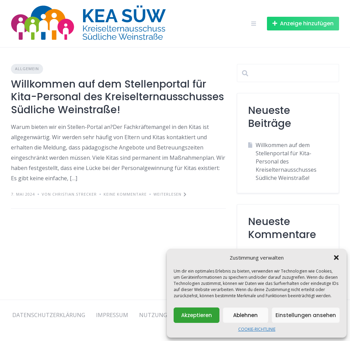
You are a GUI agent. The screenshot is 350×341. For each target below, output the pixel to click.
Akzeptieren (196, 315)
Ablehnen (245, 315)
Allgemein (27, 68)
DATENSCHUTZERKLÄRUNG (48, 315)
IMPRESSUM (112, 315)
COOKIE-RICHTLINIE (256, 329)
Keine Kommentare (125, 194)
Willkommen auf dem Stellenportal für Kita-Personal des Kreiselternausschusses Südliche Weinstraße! (117, 97)
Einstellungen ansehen (305, 315)
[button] (336, 257)
